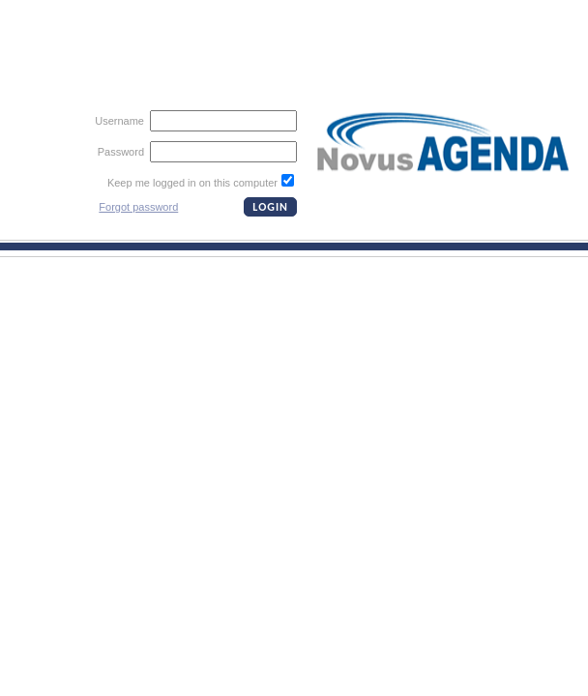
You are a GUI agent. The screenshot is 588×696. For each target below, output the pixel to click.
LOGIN (270, 207)
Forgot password (138, 207)
